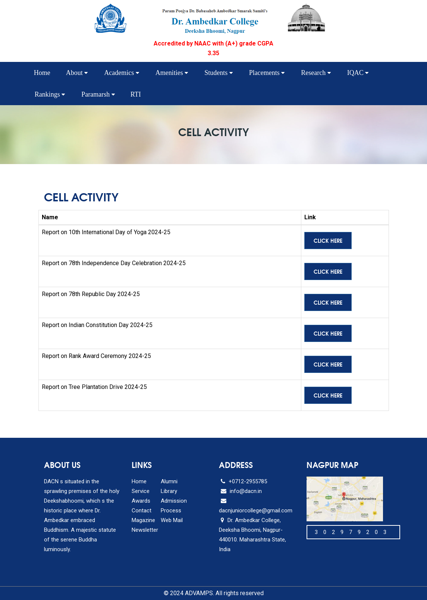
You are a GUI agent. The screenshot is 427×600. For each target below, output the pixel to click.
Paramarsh (97, 94)
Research (315, 72)
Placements (267, 72)
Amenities (172, 72)
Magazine (143, 520)
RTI (136, 94)
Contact (141, 510)
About (77, 72)
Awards (141, 500)
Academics (121, 72)
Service (141, 491)
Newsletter (145, 530)
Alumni (169, 481)
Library (169, 491)
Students (218, 72)
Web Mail (172, 520)
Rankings (50, 94)
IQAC (358, 72)
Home (42, 72)
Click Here (328, 240)
